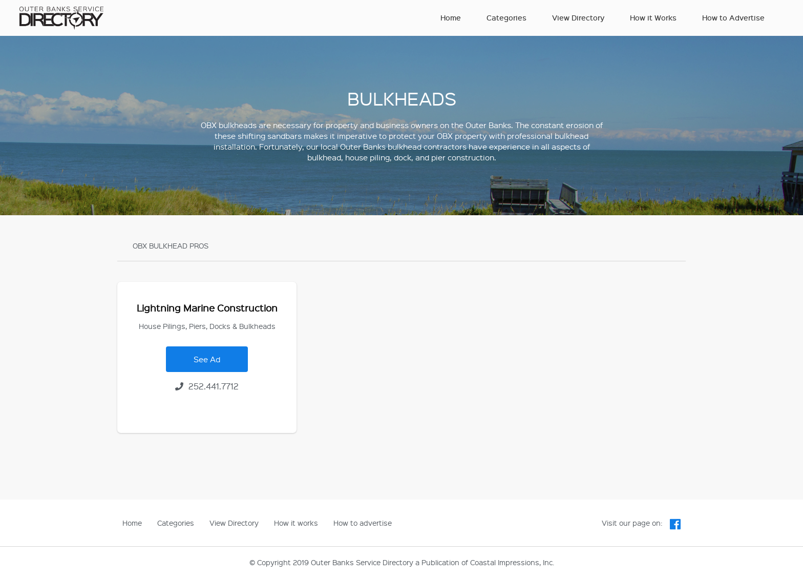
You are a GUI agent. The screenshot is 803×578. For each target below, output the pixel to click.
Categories (506, 18)
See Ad (207, 359)
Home (450, 18)
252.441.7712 (207, 386)
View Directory (578, 18)
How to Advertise (733, 18)
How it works (296, 522)
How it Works (653, 18)
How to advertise (362, 522)
